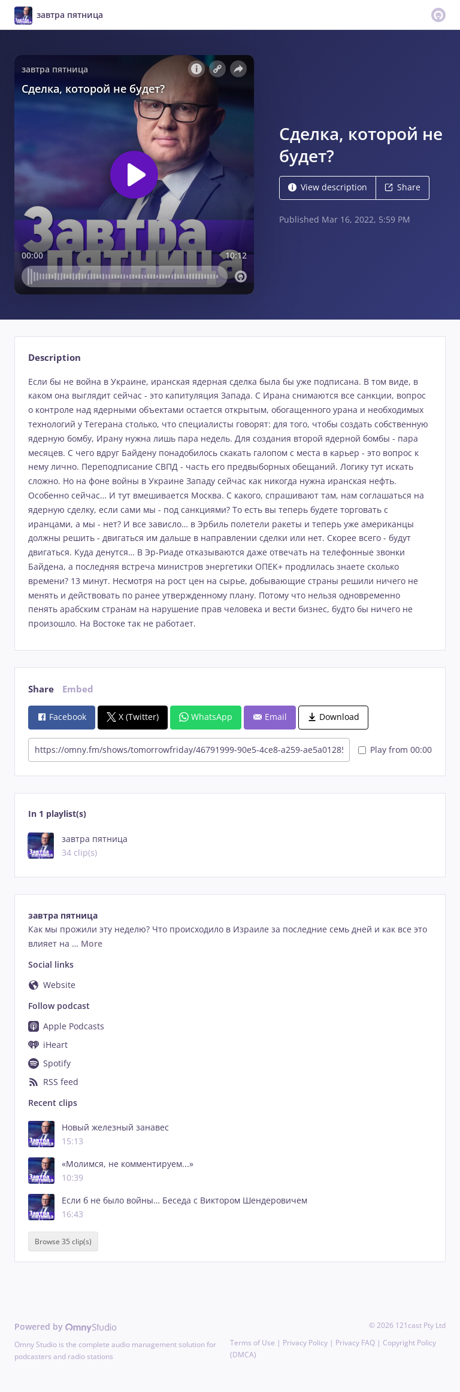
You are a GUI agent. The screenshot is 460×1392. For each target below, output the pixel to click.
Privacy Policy (305, 1343)
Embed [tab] (77, 689)
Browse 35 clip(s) (63, 1241)
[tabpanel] (229, 503)
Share (402, 187)
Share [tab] (41, 689)
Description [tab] (54, 357)
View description (327, 187)
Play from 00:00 (395, 749)
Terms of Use (252, 1343)
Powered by (65, 1326)
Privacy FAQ (355, 1343)
